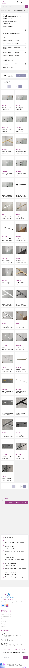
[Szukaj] (26, 6)
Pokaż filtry (21, 75)
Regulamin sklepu (6, 614)
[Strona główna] (4, 2)
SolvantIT (19, 665)
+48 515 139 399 (8, 641)
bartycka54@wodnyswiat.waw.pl (13, 645)
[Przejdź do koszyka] (22, 2)
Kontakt (3, 626)
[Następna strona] (20, 86)
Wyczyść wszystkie (10, 75)
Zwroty (3, 624)
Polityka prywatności (6, 616)
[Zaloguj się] (18, 2)
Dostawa (3, 621)
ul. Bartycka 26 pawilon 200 (16, 502)
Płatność (3, 619)
